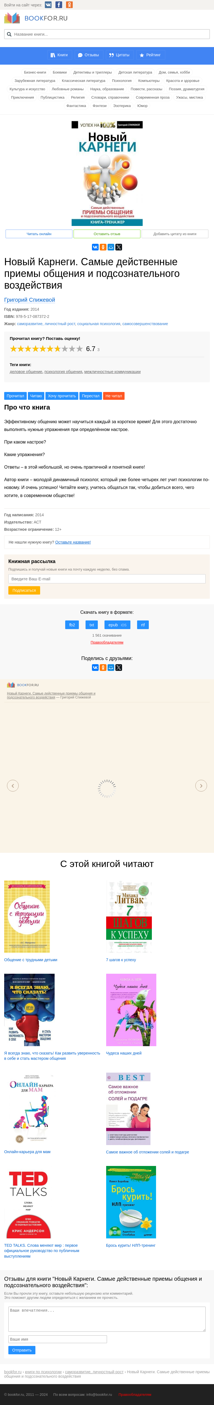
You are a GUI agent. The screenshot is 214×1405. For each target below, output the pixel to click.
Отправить (21, 1350)
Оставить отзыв (107, 234)
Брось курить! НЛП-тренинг (131, 1245)
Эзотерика (122, 106)
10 (79, 348)
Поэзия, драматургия (186, 89)
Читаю (36, 396)
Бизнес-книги (35, 72)
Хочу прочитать (62, 396)
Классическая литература (83, 81)
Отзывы (92, 55)
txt (91, 624)
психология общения (63, 371)
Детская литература (135, 72)
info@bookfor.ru (99, 1394)
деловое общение (26, 371)
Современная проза (153, 97)
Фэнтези (100, 106)
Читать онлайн (39, 234)
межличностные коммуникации (112, 371)
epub (117, 624)
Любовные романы (68, 89)
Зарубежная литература (34, 81)
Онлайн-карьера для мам (27, 1152)
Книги (62, 55)
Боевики (60, 72)
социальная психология (98, 324)
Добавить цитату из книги (175, 234)
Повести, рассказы (146, 89)
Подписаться (24, 590)
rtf (143, 624)
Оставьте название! (73, 542)
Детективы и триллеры (92, 72)
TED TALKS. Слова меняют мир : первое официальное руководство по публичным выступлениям (41, 1250)
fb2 (72, 624)
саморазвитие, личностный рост (46, 324)
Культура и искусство (27, 89)
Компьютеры (149, 81)
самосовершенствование (145, 324)
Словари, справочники (110, 97)
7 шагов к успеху (121, 960)
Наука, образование (107, 89)
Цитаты (122, 55)
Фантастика (76, 106)
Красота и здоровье (183, 81)
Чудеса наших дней (124, 1053)
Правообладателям (135, 1394)
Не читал (114, 396)
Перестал (90, 396)
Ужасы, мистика (189, 97)
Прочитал (15, 396)
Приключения (22, 97)
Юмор (142, 106)
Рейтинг (153, 55)
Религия (78, 97)
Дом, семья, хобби (174, 72)
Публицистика (52, 97)
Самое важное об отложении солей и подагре (147, 1152)
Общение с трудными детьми (30, 960)
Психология (122, 81)
